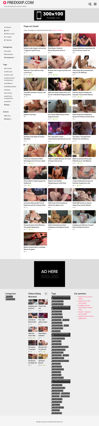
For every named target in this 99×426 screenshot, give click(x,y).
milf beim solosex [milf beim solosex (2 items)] (59, 349)
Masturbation (8, 54)
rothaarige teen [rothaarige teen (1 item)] (58, 377)
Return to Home (57, 30)
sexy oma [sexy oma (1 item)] (66, 393)
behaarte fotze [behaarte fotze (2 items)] (58, 301)
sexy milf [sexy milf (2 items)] (56, 393)
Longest (7, 37)
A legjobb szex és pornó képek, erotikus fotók (85, 308)
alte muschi (8, 68)
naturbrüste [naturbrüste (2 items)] (57, 355)
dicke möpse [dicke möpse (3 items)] (57, 314)
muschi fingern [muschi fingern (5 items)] (58, 352)
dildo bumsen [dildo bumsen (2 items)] (58, 317)
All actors (8, 119)
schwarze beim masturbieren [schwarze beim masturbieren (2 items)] (60, 381)
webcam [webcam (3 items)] (56, 410)
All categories (9, 57)
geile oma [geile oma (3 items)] (57, 331)
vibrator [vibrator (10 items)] (56, 404)
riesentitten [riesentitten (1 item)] (57, 375)
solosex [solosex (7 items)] (56, 396)
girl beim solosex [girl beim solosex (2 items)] (59, 338)
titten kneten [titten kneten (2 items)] (57, 402)
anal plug (7, 90)
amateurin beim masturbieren (9, 79)
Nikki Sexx (7, 116)
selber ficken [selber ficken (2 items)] (57, 385)
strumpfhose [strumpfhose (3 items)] (57, 399)
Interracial (7, 51)
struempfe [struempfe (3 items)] (66, 396)
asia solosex (8, 93)
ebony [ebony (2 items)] (66, 320)
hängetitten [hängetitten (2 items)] (57, 341)
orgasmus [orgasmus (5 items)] (57, 363)
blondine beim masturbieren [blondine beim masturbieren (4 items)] (60, 307)
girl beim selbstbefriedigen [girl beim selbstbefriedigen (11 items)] (60, 334)
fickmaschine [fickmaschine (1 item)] (58, 325)
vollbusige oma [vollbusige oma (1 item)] (58, 407)
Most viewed (9, 34)
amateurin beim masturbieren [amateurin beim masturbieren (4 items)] (60, 297)
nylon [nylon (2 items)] (66, 355)
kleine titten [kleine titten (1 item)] (57, 344)
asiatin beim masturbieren (8, 97)
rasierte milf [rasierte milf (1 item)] (57, 366)
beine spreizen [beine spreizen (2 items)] (58, 304)
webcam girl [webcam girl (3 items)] (57, 413)
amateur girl (8, 71)
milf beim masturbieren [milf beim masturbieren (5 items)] (61, 347)
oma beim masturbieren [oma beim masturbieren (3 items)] (61, 361)
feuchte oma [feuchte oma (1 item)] (57, 322)
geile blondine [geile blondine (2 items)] (58, 328)
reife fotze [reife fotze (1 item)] (57, 372)
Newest (7, 27)
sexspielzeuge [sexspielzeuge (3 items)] (58, 390)
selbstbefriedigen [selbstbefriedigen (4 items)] (59, 388)
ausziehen (7, 101)
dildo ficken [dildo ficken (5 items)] (57, 320)
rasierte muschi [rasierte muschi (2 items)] (58, 369)
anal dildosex (8, 83)
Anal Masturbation (10, 86)
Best (6, 30)
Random (8, 40)
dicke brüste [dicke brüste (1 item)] (57, 311)
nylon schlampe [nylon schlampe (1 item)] (58, 358)
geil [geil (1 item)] (67, 325)
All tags (7, 105)
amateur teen (8, 75)
